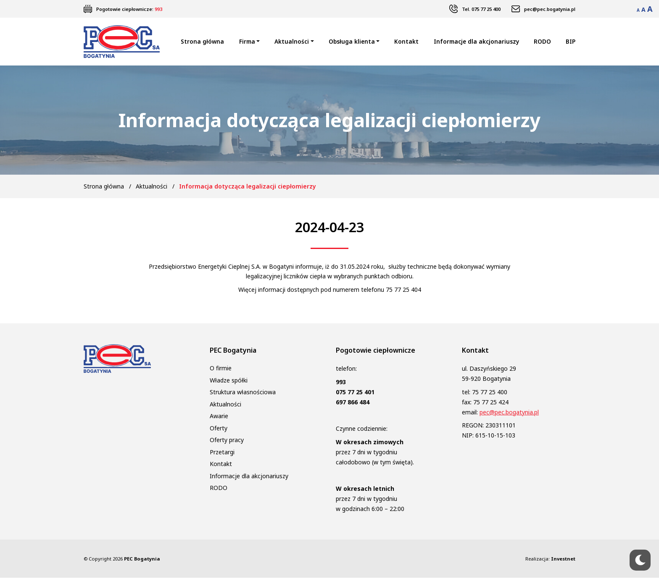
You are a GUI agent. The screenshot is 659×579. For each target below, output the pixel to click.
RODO (542, 42)
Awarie (219, 418)
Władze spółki (229, 381)
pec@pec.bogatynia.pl (549, 9)
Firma (247, 42)
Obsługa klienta (352, 42)
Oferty (218, 429)
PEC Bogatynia (142, 560)
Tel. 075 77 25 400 (481, 9)
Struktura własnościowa (243, 394)
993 (158, 9)
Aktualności (291, 42)
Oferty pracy (227, 441)
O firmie (221, 370)
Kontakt (406, 42)
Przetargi (222, 453)
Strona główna (202, 42)
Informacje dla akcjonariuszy (476, 42)
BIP (570, 42)
